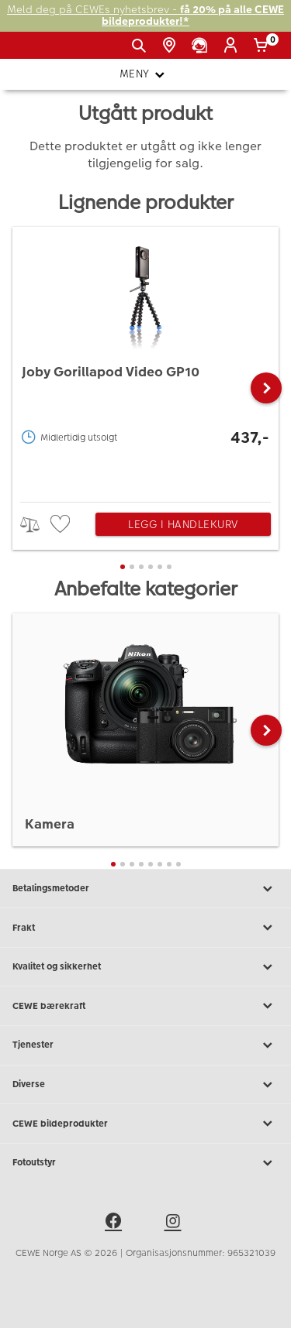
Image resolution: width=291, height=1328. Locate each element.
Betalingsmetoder (145, 889)
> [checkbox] (35, 524)
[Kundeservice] (202, 45)
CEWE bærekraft (145, 1006)
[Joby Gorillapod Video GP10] (145, 360)
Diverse (145, 1085)
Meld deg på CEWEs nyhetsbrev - (145, 16)
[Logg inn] (233, 45)
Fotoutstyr (145, 1163)
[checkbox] (62, 524)
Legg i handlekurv (183, 524)
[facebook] (115, 1223)
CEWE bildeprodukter (145, 1124)
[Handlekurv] (263, 45)
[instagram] (175, 1223)
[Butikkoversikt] (172, 45)
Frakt (145, 928)
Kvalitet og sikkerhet (145, 967)
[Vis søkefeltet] (141, 45)
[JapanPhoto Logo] (37, 51)
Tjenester (145, 1045)
